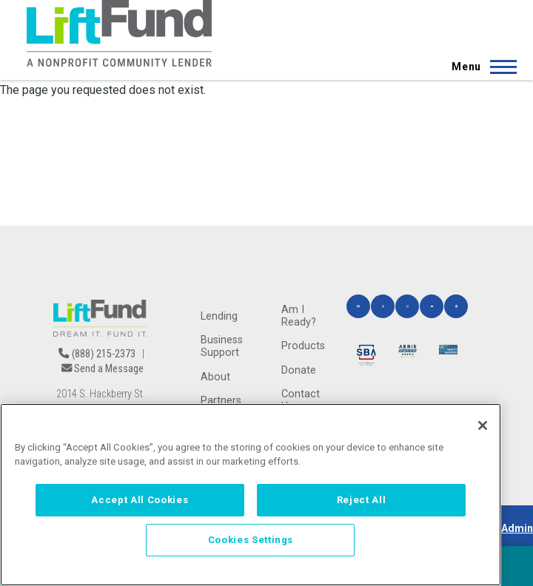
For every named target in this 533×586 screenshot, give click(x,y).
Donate (298, 370)
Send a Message (109, 369)
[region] (250, 494)
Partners (221, 400)
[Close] (482, 425)
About (215, 377)
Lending (219, 316)
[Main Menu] (479, 66)
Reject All (361, 499)
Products (303, 346)
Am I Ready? (298, 316)
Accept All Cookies (139, 499)
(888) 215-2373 (103, 354)
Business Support (222, 346)
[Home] (119, 33)
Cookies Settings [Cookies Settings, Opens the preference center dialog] (251, 539)
